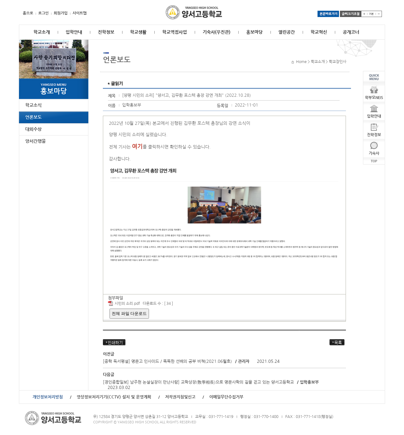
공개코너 (351, 32)
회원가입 (61, 13)
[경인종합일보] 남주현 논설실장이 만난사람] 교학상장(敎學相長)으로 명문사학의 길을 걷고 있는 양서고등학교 (198, 382)
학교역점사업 (174, 32)
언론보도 (33, 117)
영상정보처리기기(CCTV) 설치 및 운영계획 (114, 397)
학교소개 (41, 32)
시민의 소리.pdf (127, 303)
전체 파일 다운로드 (129, 313)
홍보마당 (254, 32)
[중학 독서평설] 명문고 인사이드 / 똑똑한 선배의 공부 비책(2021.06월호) (167, 361)
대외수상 (33, 129)
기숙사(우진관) (216, 32)
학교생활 (138, 32)
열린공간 (286, 32)
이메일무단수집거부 (226, 397)
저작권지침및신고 (180, 397)
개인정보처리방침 (48, 397)
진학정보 (106, 32)
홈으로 (28, 13)
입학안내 (74, 32)
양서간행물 (35, 141)
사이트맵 (79, 13)
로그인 (43, 13)
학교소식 (33, 105)
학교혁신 (319, 32)
